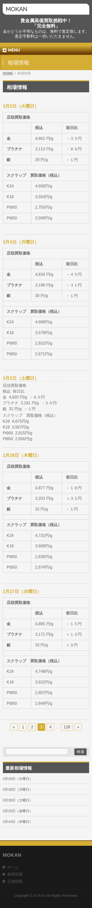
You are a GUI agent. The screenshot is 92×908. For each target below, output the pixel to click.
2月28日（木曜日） (22, 455)
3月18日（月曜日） (17, 789)
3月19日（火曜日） (17, 779)
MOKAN (16, 9)
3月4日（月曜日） (21, 242)
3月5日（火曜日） (21, 106)
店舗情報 (15, 881)
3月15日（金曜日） (17, 811)
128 (67, 727)
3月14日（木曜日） (17, 822)
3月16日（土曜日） (17, 800)
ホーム (13, 867)
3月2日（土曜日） (21, 378)
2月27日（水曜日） (22, 591)
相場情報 (15, 874)
